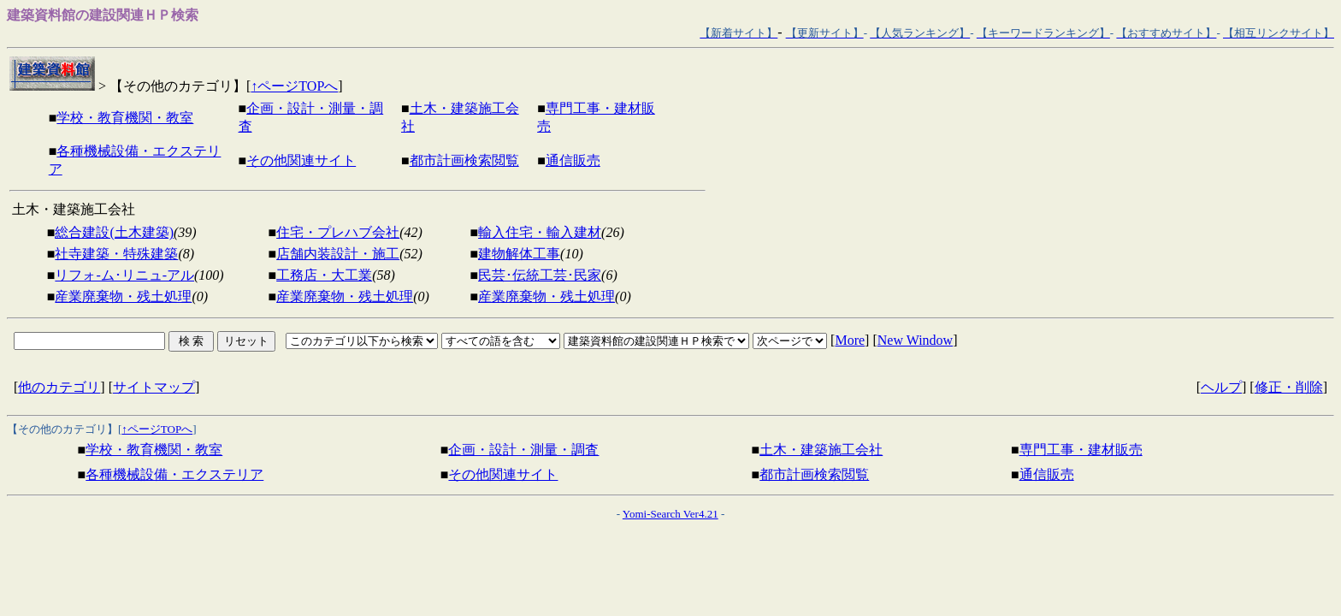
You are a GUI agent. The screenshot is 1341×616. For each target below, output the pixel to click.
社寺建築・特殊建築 (116, 253)
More (850, 340)
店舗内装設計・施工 (337, 253)
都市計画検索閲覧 (464, 160)
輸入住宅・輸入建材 (539, 232)
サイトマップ (154, 387)
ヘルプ (1221, 387)
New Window (915, 340)
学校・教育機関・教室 (124, 117)
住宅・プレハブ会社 (337, 232)
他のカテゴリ (59, 387)
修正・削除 (1289, 387)
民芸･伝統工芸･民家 (539, 275)
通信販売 (573, 160)
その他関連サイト (301, 160)
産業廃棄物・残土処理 (123, 296)
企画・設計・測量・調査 (523, 449)
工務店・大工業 (324, 275)
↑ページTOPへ (294, 86)
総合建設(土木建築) (114, 232)
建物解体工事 (519, 253)
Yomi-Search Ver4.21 (670, 513)
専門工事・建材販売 (1081, 449)
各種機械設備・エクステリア (174, 474)
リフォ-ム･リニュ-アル (124, 275)
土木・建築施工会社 (821, 449)
